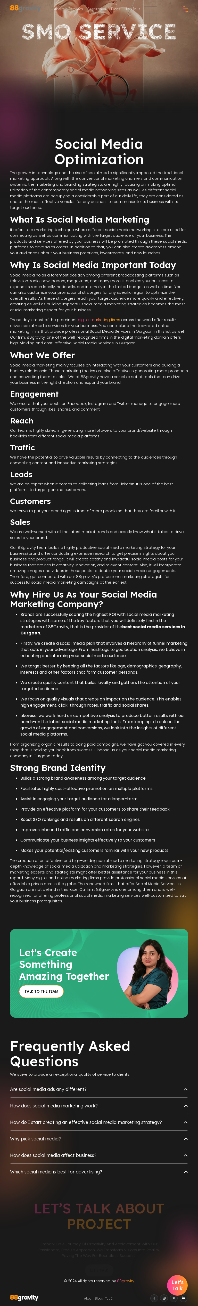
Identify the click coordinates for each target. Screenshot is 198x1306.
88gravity (125, 1281)
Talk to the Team (41, 991)
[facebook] (154, 1298)
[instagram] (164, 1298)
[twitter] (174, 1298)
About (59, 9)
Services (76, 9)
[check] (185, 9)
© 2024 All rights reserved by (99, 1281)
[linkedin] (183, 1298)
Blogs (115, 9)
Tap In (133, 9)
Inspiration (97, 9)
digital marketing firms (99, 319)
